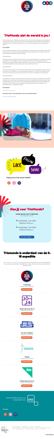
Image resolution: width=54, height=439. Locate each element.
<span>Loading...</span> (27, 430)
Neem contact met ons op (9, 90)
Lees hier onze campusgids (9, 96)
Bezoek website (26, 289)
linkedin (14, 183)
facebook (9, 183)
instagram (19, 183)
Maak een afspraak (26, 237)
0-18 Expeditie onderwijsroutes (12, 262)
